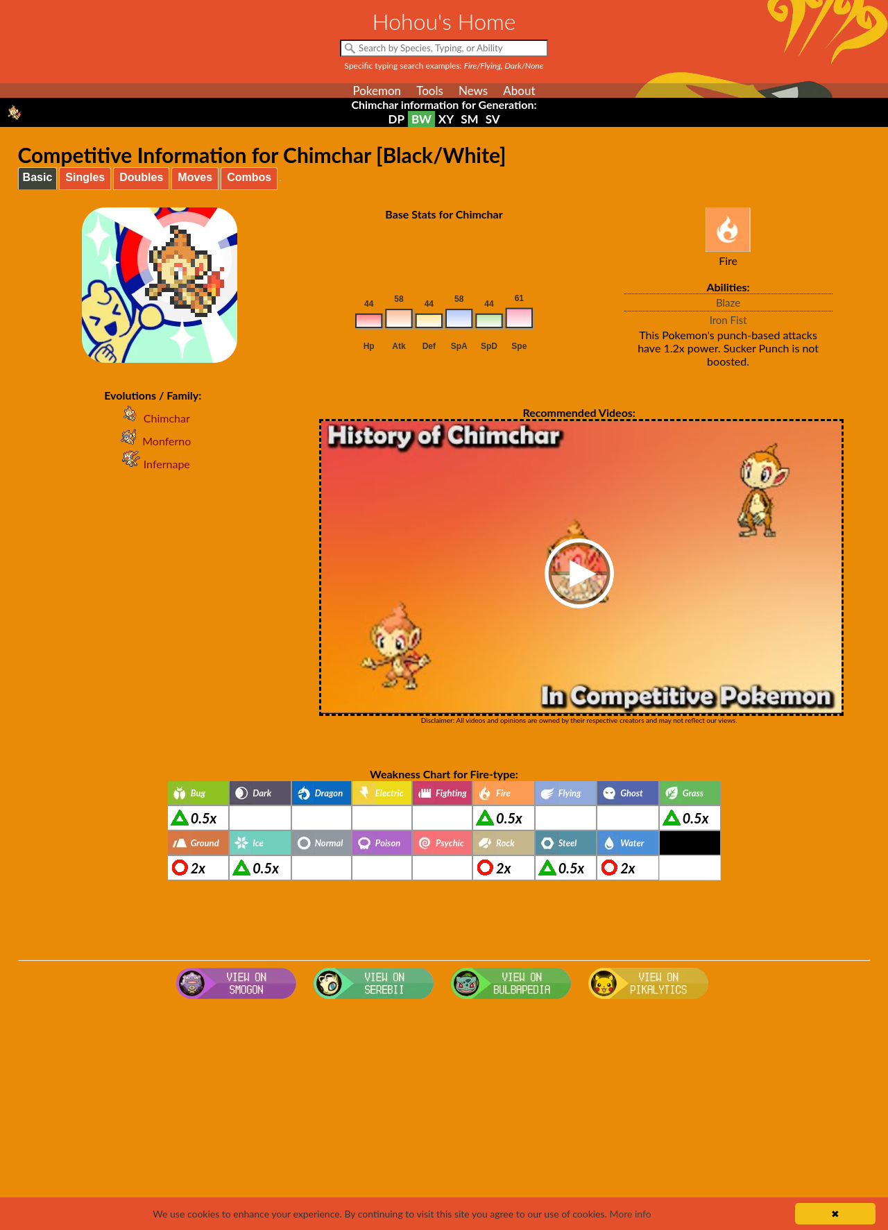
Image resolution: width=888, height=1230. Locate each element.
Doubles (141, 177)
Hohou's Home (444, 21)
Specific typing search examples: (444, 65)
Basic (38, 177)
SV (493, 119)
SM (469, 119)
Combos (249, 177)
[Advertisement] (444, 1115)
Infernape (153, 463)
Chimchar (153, 418)
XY (446, 119)
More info (630, 1214)
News (473, 90)
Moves (195, 177)
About (519, 90)
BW (421, 119)
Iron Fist (728, 320)
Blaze (728, 302)
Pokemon (376, 90)
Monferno (152, 440)
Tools (429, 90)
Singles (85, 177)
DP (396, 119)
